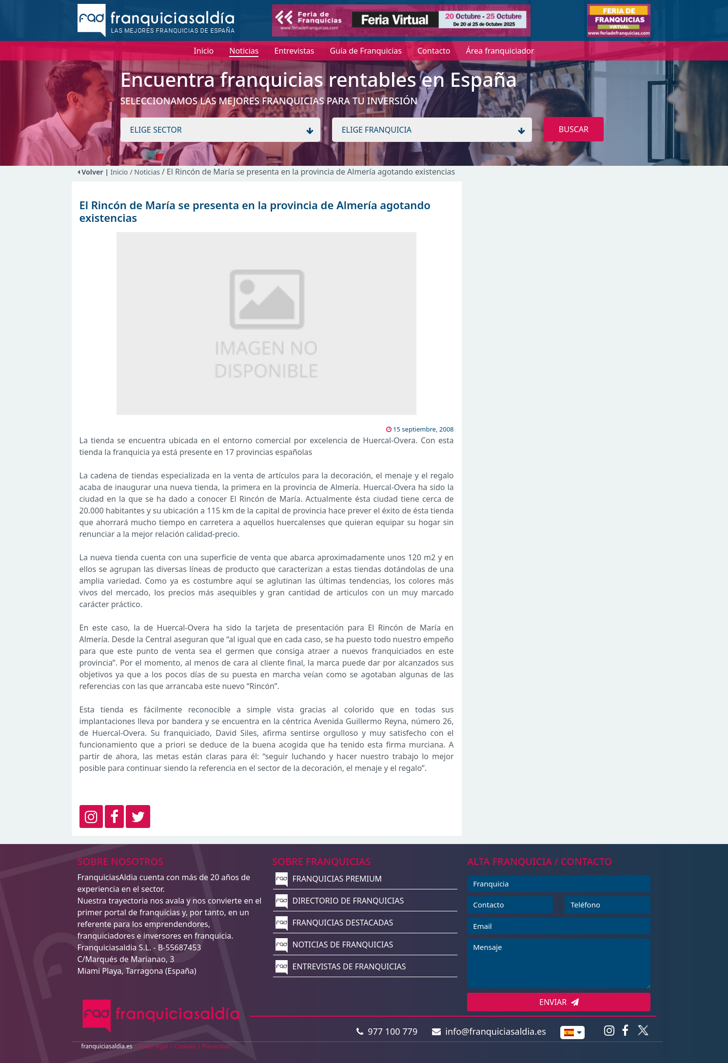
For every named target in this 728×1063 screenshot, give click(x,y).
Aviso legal (153, 1046)
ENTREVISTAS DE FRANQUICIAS (340, 966)
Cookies (185, 1046)
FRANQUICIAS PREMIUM (328, 878)
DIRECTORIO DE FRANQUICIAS (339, 900)
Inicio (119, 172)
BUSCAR (574, 129)
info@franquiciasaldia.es (489, 1031)
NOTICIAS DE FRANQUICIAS (334, 944)
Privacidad (216, 1046)
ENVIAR (559, 1002)
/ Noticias (145, 172)
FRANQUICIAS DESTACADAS (334, 922)
